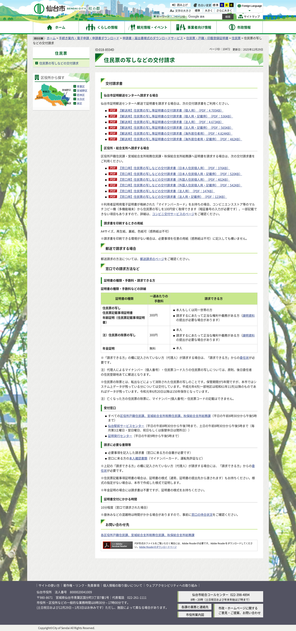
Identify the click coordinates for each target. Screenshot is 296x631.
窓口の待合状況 (202, 514)
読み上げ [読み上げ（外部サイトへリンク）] (182, 5)
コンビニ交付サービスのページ (173, 214)
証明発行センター (120, 435)
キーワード (161, 16)
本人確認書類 (138, 458)
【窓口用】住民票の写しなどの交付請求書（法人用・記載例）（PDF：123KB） (173, 197)
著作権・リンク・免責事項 (81, 585)
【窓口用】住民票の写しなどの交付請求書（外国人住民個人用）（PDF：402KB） (174, 179)
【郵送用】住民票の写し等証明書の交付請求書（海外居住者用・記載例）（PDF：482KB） (180, 139)
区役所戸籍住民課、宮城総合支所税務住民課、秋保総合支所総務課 (165, 415)
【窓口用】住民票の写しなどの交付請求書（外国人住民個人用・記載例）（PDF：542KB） (180, 185)
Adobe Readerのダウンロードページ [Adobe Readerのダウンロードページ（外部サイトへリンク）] (158, 546)
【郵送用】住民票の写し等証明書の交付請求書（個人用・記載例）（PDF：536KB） (176, 116)
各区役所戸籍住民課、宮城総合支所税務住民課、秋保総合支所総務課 (147, 535)
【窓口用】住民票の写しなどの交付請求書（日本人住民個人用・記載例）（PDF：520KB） (180, 174)
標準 (216, 5)
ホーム (51, 38)
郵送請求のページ (152, 258)
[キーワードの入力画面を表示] (154, 16)
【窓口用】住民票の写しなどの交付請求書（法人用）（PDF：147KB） (167, 191)
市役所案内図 (195, 614)
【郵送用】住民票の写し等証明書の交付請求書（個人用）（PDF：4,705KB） (171, 110)
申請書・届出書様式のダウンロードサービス (153, 38)
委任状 (244, 357)
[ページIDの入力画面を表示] (173, 16)
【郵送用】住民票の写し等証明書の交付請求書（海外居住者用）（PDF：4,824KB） (175, 133)
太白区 (81, 99)
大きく (209, 10)
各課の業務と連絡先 (195, 607)
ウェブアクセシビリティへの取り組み (171, 585)
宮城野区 (82, 90)
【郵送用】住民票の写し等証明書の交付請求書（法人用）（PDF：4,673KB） (171, 122)
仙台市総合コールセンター (210, 594)
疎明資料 (249, 315)
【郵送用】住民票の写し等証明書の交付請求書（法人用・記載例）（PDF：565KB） (176, 127)
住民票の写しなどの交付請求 (59, 63)
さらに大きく (224, 10)
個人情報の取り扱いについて (122, 585)
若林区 (81, 95)
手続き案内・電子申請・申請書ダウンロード (89, 38)
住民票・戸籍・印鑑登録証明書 (207, 38)
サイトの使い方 (49, 585)
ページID (178, 16)
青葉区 (81, 86)
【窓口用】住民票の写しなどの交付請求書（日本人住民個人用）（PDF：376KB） (174, 168)
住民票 (236, 38)
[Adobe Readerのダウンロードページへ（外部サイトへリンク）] (118, 543)
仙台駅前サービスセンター (126, 425)
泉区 (79, 103)
